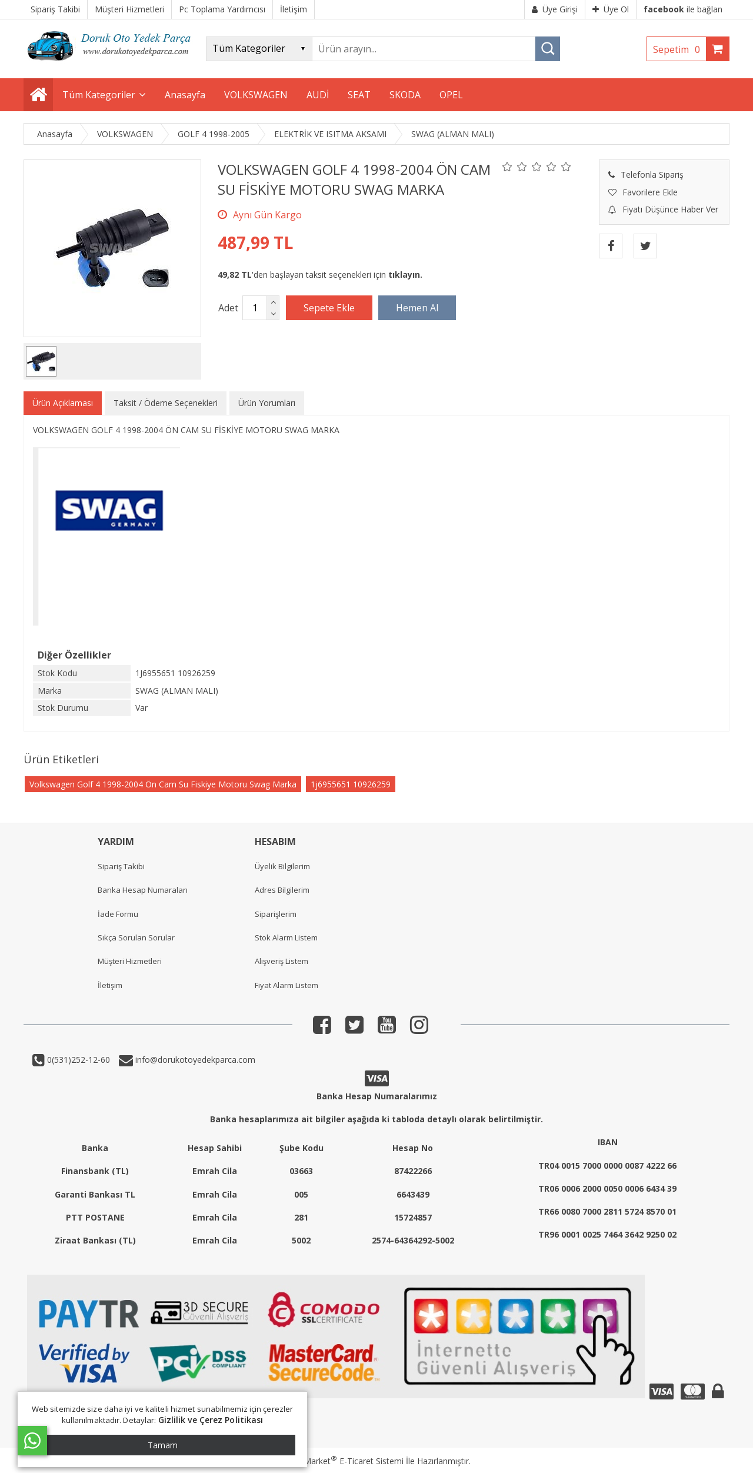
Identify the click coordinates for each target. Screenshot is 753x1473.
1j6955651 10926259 (351, 784)
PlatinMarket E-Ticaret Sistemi (343, 1461)
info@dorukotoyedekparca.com (194, 1059)
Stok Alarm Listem (286, 937)
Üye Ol (610, 9)
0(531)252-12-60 (77, 1059)
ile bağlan (683, 9)
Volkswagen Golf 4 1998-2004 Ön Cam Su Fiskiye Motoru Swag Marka (162, 784)
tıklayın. (405, 274)
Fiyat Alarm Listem (286, 985)
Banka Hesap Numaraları (143, 890)
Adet (228, 307)
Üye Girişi (555, 9)
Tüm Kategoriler (98, 94)
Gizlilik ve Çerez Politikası (211, 1419)
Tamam (163, 1445)
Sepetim (679, 49)
